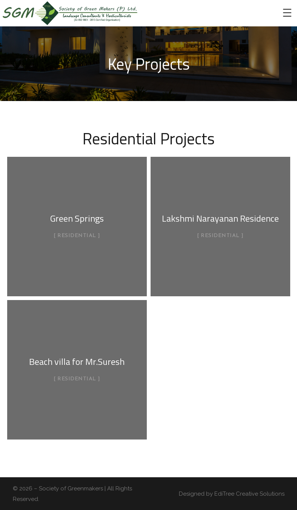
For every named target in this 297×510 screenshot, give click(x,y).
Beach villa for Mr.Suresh (77, 361)
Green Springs (77, 218)
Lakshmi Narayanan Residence (220, 218)
